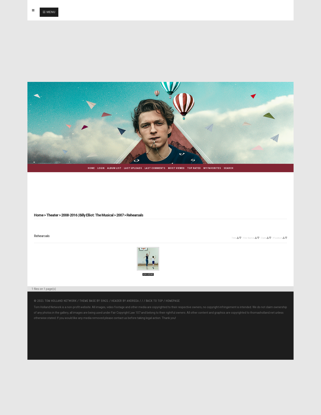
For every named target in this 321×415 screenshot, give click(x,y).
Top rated (194, 168)
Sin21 (105, 301)
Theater (52, 215)
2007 (120, 215)
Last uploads (133, 168)
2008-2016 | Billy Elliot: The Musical (87, 215)
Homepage (173, 301)
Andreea (133, 301)
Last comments (155, 168)
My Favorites (212, 168)
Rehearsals (135, 215)
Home (91, 168)
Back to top (154, 301)
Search (228, 168)
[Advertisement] (160, 51)
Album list (114, 168)
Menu (50, 12)
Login (101, 168)
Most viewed (176, 168)
